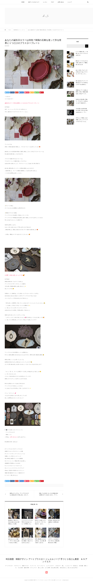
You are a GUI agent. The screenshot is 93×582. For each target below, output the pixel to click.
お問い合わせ (61, 2)
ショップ (70, 2)
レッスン (45, 2)
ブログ (52, 2)
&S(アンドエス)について (33, 2)
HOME (22, 2)
